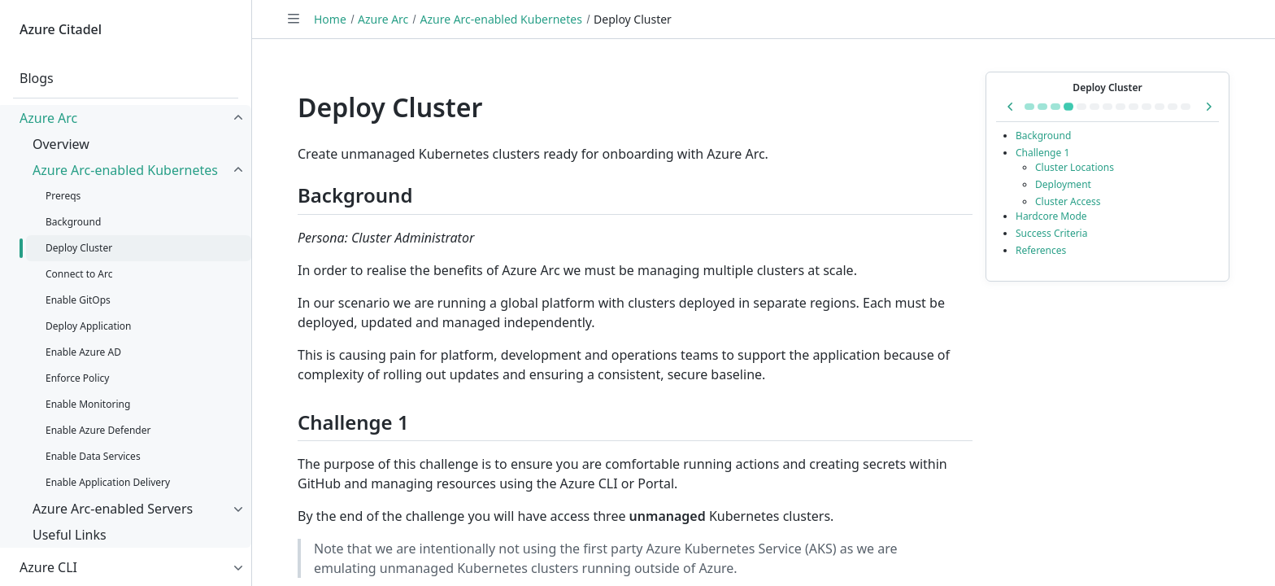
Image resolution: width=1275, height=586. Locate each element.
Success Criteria (1051, 233)
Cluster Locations (1074, 167)
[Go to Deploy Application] (1107, 106)
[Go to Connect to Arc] (1081, 106)
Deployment (1063, 184)
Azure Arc (383, 19)
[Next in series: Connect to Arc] (1208, 106)
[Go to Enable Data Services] (1172, 106)
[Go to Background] (1055, 106)
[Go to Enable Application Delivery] (1185, 106)
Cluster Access (1067, 201)
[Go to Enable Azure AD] (1120, 106)
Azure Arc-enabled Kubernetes (500, 19)
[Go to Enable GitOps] (1094, 106)
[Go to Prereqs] (1042, 106)
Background (1043, 135)
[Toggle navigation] (293, 18)
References (1041, 250)
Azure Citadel (61, 29)
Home (330, 19)
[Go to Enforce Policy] (1133, 106)
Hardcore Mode (1051, 216)
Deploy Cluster (1107, 87)
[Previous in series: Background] (1010, 106)
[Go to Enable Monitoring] (1146, 106)
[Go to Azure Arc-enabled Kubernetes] (1029, 106)
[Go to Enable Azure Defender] (1159, 106)
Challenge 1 (1042, 153)
